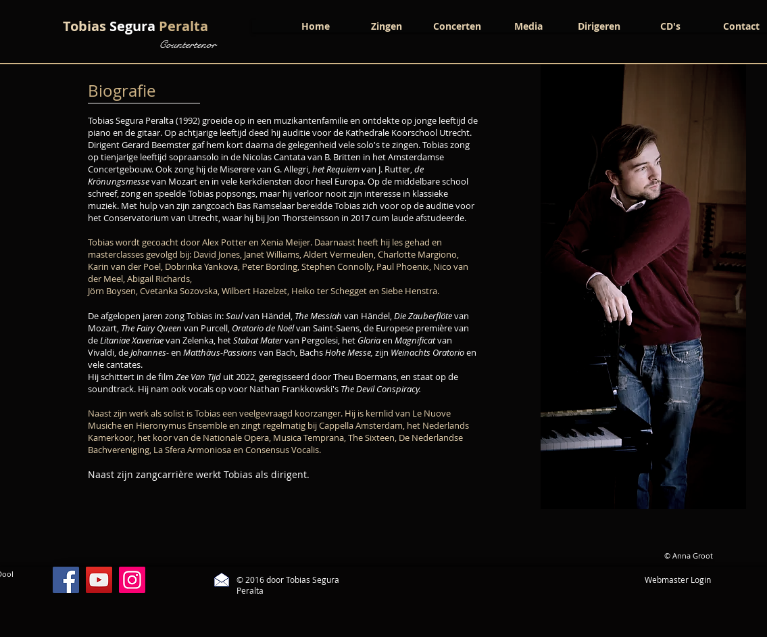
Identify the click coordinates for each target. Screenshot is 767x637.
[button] (386, 26)
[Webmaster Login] (678, 580)
